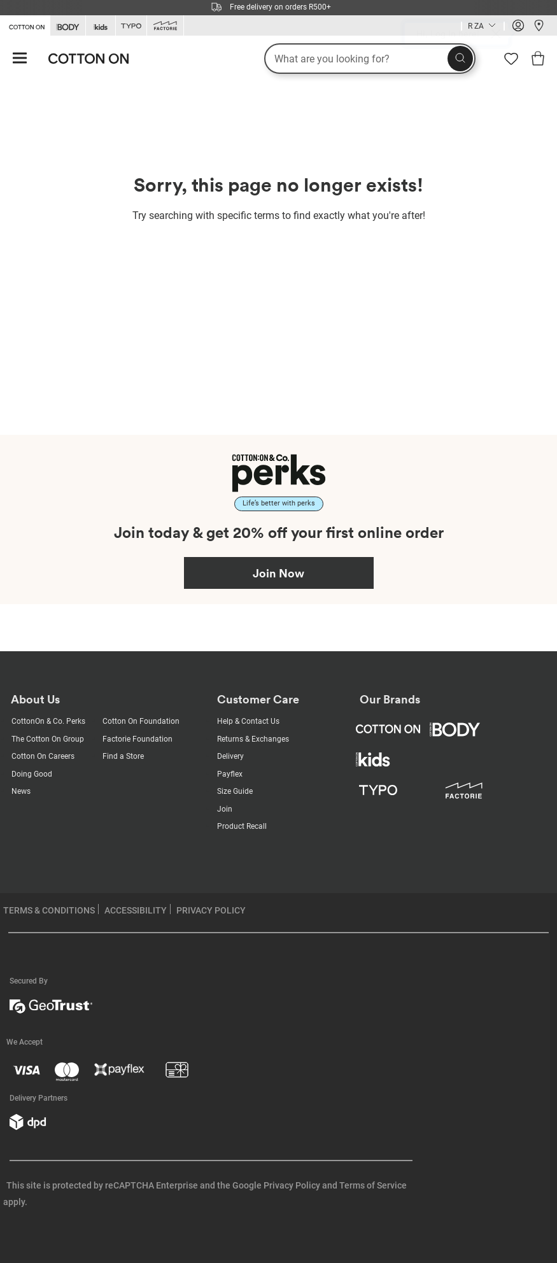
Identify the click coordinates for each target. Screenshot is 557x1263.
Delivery (230, 756)
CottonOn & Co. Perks (48, 721)
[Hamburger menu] (19, 58)
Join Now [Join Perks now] (278, 573)
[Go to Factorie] (165, 25)
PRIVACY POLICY (211, 910)
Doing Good (31, 774)
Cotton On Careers (42, 756)
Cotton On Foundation (141, 721)
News (21, 791)
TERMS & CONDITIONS (49, 910)
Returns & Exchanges (253, 739)
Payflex (230, 774)
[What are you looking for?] (370, 58)
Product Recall (242, 826)
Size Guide (235, 791)
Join (224, 809)
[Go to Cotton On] (25, 24)
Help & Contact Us (248, 721)
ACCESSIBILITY (135, 910)
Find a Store (123, 756)
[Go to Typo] (131, 25)
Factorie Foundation (137, 739)
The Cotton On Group (47, 739)
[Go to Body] (67, 25)
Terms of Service (373, 1185)
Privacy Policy (292, 1185)
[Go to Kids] (100, 25)
